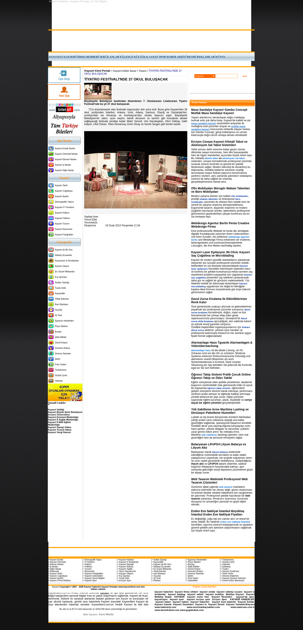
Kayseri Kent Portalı (97, 70)
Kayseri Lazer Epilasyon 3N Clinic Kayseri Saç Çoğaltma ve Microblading (220, 253)
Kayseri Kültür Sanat (124, 71)
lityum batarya (220, 452)
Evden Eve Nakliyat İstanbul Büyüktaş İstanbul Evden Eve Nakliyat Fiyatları (218, 512)
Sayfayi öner (91, 216)
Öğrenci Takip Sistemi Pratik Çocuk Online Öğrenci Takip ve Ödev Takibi (221, 376)
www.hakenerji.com (165, 607)
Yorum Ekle (90, 219)
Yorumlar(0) (90, 222)
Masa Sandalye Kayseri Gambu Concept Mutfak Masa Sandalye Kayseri (219, 111)
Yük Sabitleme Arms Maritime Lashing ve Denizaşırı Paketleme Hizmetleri (220, 411)
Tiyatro (142, 71)
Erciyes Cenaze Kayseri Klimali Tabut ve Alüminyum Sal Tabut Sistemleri (219, 143)
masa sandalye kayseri (203, 123)
